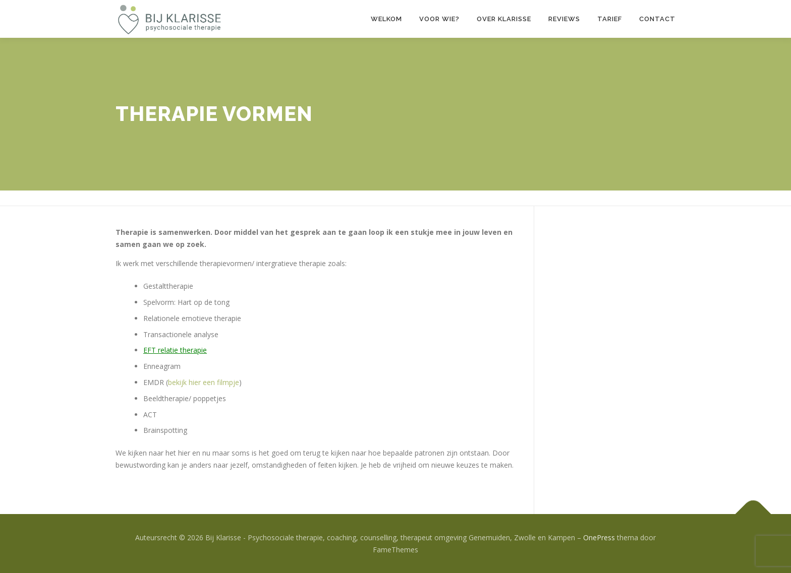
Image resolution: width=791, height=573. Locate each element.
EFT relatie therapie (175, 350)
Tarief (609, 19)
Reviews (564, 19)
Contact (657, 19)
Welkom (386, 19)
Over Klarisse (504, 19)
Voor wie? (439, 19)
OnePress (599, 537)
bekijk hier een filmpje (203, 382)
